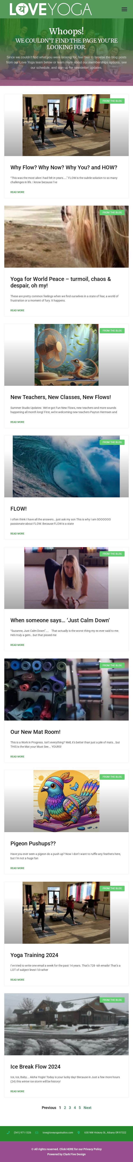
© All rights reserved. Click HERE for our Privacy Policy (66, 1149)
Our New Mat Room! (35, 732)
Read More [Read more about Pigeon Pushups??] (17, 868)
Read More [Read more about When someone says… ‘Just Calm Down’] (17, 645)
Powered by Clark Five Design (66, 1154)
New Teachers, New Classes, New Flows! (60, 397)
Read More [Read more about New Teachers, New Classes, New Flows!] (17, 422)
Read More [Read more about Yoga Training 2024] (17, 979)
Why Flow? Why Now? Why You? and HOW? (63, 167)
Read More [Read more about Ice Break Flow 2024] (17, 1091)
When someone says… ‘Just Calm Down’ (60, 620)
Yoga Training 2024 (34, 955)
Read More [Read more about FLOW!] (17, 533)
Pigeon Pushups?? (33, 843)
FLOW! (18, 509)
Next (87, 1107)
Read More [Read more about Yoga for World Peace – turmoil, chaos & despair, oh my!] (17, 310)
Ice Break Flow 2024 (35, 1066)
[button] (124, 9)
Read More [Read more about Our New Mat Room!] (17, 756)
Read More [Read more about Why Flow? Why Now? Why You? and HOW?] (17, 192)
